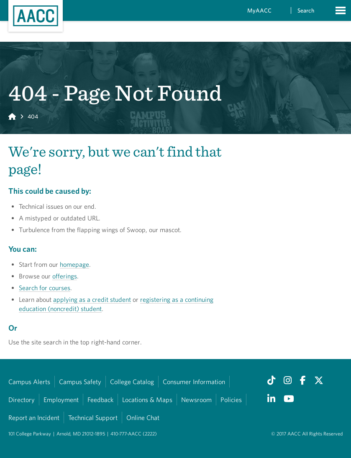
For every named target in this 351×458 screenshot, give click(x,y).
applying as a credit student (92, 299)
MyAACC (259, 10)
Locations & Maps (147, 399)
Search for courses (44, 287)
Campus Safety (80, 381)
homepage (74, 264)
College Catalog (132, 381)
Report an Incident (33, 417)
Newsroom (196, 399)
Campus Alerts (29, 381)
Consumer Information (194, 381)
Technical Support (93, 417)
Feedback (100, 399)
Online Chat (142, 417)
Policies (231, 399)
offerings (64, 276)
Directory (21, 399)
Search (305, 10)
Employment (61, 399)
